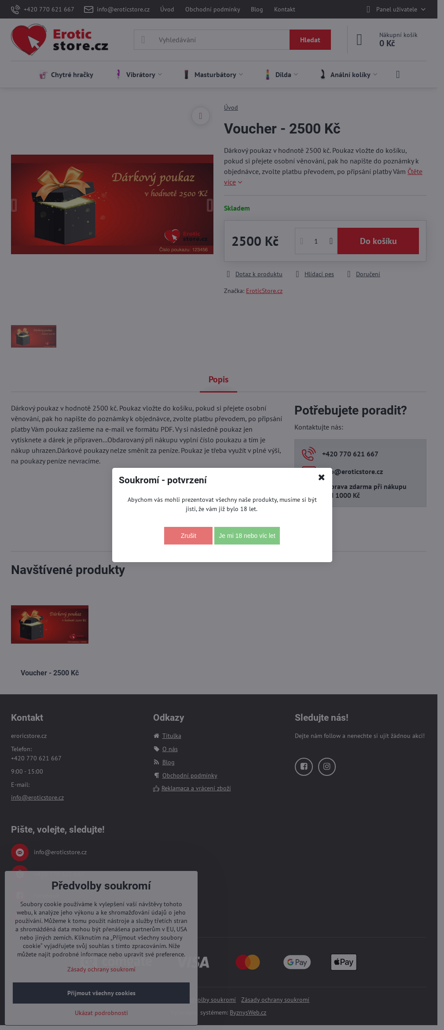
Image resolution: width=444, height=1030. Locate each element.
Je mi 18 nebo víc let (247, 535)
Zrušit (188, 535)
